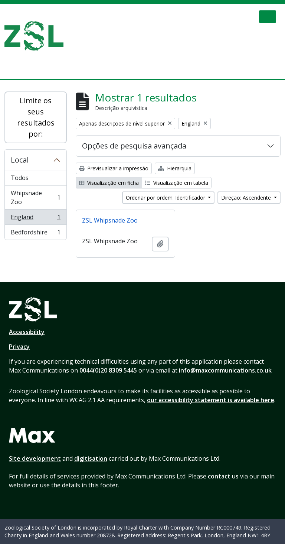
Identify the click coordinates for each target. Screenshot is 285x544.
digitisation (90, 458)
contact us (223, 476)
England (35, 219)
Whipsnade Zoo (35, 197)
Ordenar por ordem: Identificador (166, 197)
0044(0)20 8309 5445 (108, 370)
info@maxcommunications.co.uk (225, 370)
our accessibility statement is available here (210, 400)
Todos (20, 178)
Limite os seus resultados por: (36, 117)
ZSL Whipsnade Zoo (110, 220)
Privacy (19, 347)
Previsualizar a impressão (113, 168)
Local (20, 160)
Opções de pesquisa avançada (134, 146)
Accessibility (27, 332)
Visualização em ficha (109, 182)
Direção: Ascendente (246, 197)
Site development (35, 458)
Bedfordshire (35, 234)
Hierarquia (174, 168)
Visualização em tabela (176, 182)
